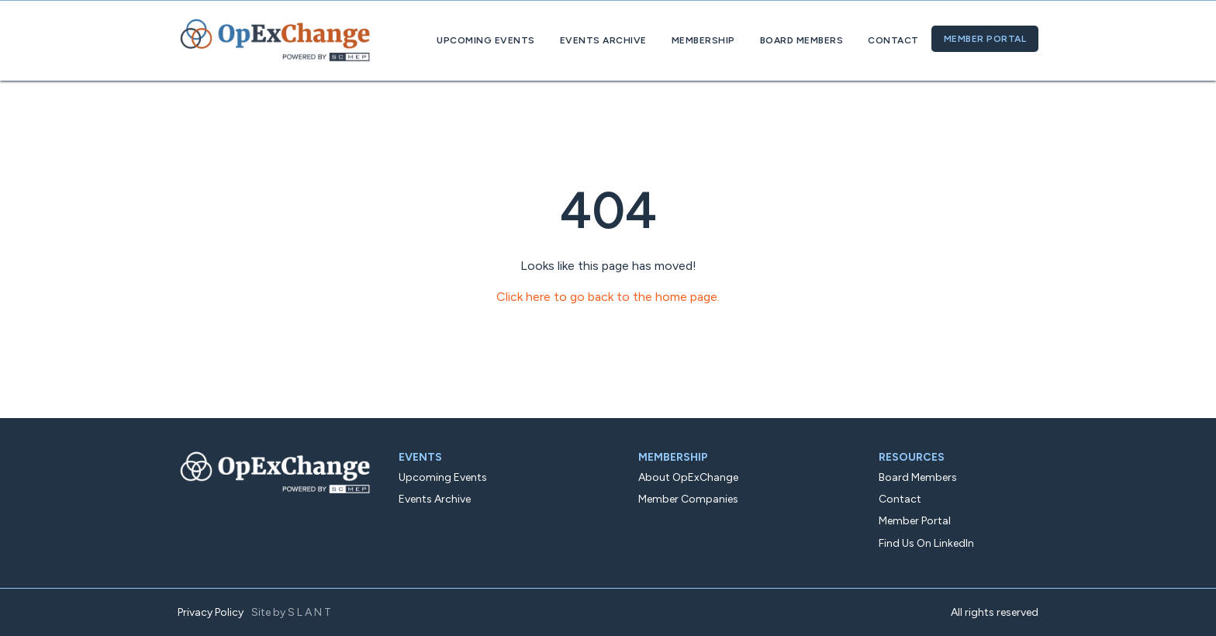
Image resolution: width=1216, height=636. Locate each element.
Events (420, 457)
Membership (703, 40)
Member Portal (985, 38)
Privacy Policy (211, 612)
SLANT (310, 612)
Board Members (802, 40)
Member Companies (688, 499)
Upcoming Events (486, 40)
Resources (912, 457)
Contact (893, 40)
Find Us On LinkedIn (926, 543)
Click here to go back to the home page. (608, 296)
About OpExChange (688, 477)
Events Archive (603, 40)
